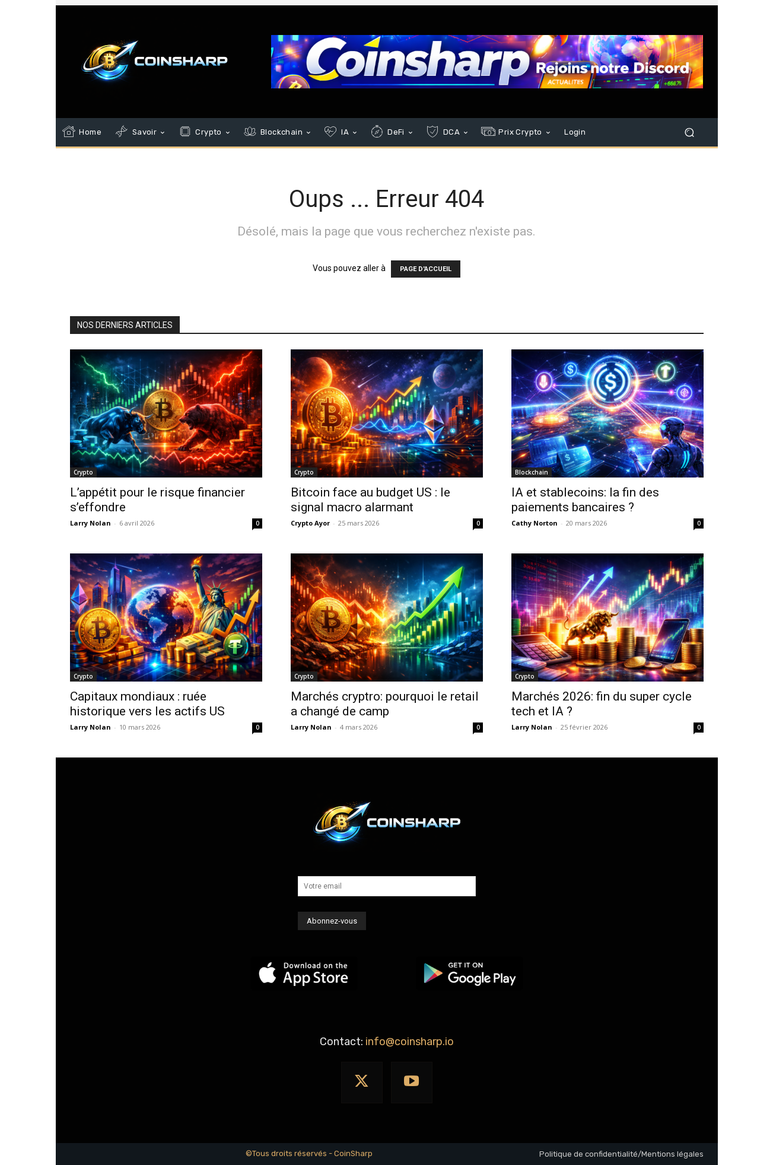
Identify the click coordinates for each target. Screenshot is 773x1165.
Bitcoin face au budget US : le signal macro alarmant (370, 499)
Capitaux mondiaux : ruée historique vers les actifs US (147, 703)
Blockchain (531, 472)
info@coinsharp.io (409, 1041)
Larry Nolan (90, 522)
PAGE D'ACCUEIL (425, 269)
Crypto (83, 472)
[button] (690, 133)
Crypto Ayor (310, 522)
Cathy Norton (534, 522)
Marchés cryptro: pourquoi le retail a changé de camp (385, 703)
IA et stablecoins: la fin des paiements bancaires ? (585, 499)
